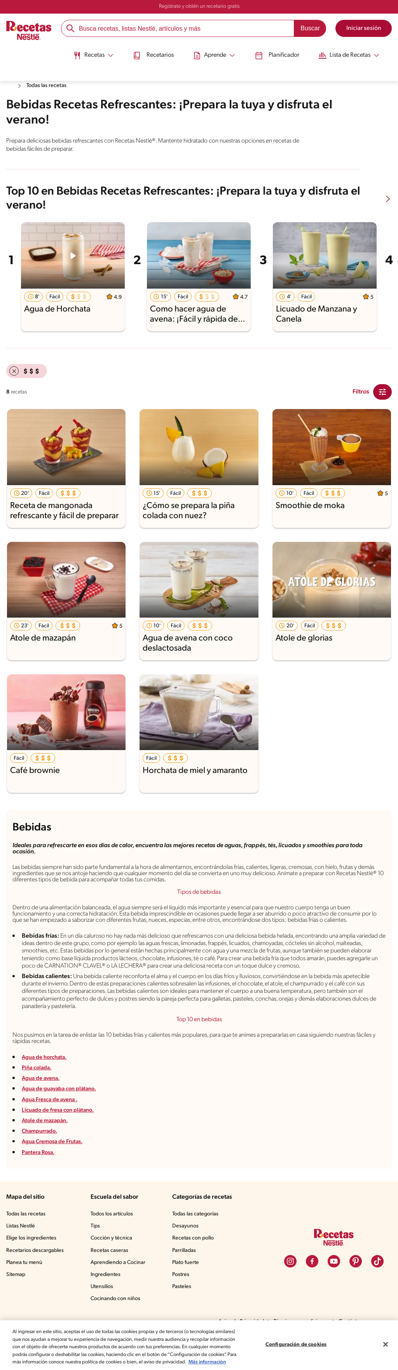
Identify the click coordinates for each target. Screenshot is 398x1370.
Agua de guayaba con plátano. (64, 1114)
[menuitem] (84, 54)
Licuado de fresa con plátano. (62, 1135)
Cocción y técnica (113, 1263)
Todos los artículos (114, 1239)
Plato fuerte (187, 1287)
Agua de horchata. (47, 1082)
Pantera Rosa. (41, 1177)
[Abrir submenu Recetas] (84, 52)
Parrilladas (186, 1275)
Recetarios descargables (36, 1275)
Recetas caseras (112, 1275)
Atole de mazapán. (47, 1145)
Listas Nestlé (21, 1251)
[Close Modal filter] (382, 391)
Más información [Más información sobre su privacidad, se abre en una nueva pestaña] (64, 1362)
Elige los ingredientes (32, 1263)
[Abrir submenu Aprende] (213, 52)
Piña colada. (39, 1092)
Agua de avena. (43, 1103)
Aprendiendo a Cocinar (119, 1287)
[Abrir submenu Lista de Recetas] (357, 52)
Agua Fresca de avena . (55, 1124)
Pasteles (183, 1311)
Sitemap (16, 1299)
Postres (182, 1299)
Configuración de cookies (295, 1341)
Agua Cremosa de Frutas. (57, 1166)
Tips (97, 1251)
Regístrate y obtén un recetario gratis (199, 6)
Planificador (279, 52)
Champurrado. (41, 1155)
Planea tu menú (25, 1287)
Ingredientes (107, 1299)
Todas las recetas (50, 85)
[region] (199, 1341)
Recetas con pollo (194, 1263)
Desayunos (186, 1251)
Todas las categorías (198, 1239)
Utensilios (103, 1311)
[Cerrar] (385, 1340)
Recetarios (148, 52)
